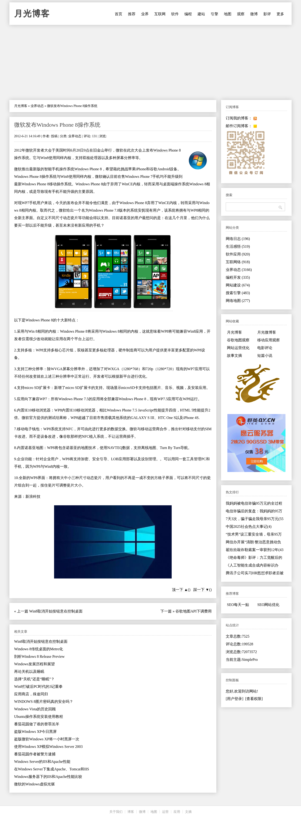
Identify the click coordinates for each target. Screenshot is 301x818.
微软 (29, 150)
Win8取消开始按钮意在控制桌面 (56, 611)
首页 (118, 14)
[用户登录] (234, 699)
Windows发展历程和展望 (34, 664)
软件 (175, 14)
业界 (145, 14)
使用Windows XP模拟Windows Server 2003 (48, 747)
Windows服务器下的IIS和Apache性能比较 (48, 777)
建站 (201, 14)
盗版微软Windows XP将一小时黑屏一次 (46, 739)
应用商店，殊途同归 (31, 694)
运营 (165, 812)
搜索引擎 (238, 293)
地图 (227, 14)
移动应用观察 (268, 340)
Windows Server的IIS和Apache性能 (42, 762)
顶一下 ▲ (180, 590)
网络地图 (238, 301)
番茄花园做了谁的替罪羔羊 (36, 724)
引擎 (214, 14)
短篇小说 (264, 356)
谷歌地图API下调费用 (193, 611)
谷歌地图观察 (238, 340)
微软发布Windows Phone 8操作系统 (57, 125)
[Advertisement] (150, 62)
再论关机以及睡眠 (29, 671)
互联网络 (238, 262)
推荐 (131, 14)
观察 (241, 14)
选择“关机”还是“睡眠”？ (34, 679)
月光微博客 (266, 332)
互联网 (160, 14)
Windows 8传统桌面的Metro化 (38, 649)
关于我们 (116, 812)
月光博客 (32, 13)
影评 (267, 14)
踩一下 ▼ (201, 590)
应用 (177, 812)
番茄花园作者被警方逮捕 (34, 754)
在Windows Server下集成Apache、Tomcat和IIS (51, 769)
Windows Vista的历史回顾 (35, 709)
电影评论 (264, 348)
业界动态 (37, 106)
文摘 (188, 812)
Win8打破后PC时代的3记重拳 (38, 687)
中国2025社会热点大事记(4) (249, 527)
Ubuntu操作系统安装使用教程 (38, 717)
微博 (254, 14)
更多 (280, 14)
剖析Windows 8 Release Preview (39, 656)
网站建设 (238, 285)
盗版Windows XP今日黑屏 (35, 732)
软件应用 (238, 254)
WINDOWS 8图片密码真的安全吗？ (43, 702)
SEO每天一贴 (238, 605)
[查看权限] (254, 699)
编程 (188, 14)
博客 (130, 812)
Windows (160, 150)
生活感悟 (238, 246)
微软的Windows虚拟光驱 (34, 784)
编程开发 (238, 277)
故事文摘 (234, 356)
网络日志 (238, 239)
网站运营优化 (238, 348)
